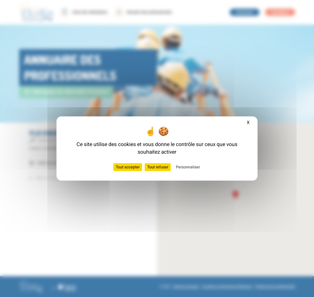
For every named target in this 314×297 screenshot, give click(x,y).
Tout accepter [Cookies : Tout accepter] (128, 167)
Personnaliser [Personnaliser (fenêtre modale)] (188, 167)
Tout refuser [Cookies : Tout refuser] (157, 167)
